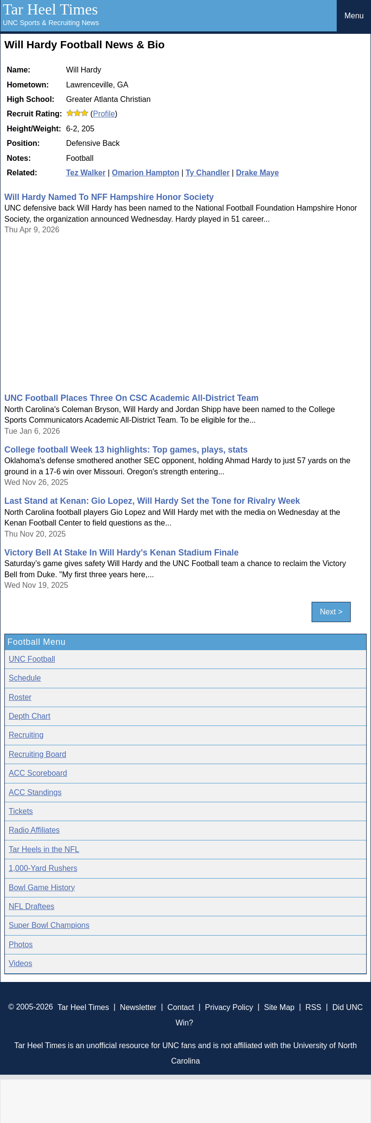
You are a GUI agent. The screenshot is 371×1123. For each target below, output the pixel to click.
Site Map (279, 1007)
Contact (181, 1007)
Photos (21, 944)
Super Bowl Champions (49, 925)
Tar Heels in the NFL (44, 849)
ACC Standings (35, 792)
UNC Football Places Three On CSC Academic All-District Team (131, 398)
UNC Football (32, 659)
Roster (20, 697)
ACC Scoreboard (38, 773)
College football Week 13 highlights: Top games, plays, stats (126, 450)
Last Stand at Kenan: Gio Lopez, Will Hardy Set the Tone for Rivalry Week (152, 501)
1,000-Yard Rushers (43, 868)
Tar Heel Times (50, 9)
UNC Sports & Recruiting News (51, 23)
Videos (20, 963)
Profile (103, 114)
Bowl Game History (42, 887)
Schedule (25, 678)
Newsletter (138, 1007)
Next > (331, 612)
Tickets (21, 811)
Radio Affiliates (34, 830)
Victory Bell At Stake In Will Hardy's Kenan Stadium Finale (121, 552)
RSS (313, 1007)
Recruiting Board (37, 754)
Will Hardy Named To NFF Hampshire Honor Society (109, 197)
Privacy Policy (229, 1007)
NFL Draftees (32, 906)
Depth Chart (29, 716)
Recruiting (26, 735)
